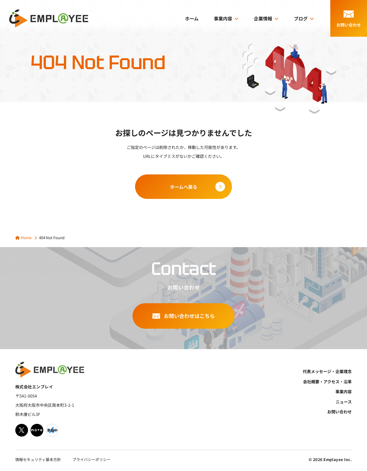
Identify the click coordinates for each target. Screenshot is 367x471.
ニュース (344, 402)
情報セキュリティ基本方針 (38, 459)
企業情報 (263, 18)
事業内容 (223, 18)
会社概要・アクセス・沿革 (327, 381)
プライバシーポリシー (91, 459)
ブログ (301, 18)
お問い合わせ (339, 412)
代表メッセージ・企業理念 (327, 371)
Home (26, 237)
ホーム (192, 18)
